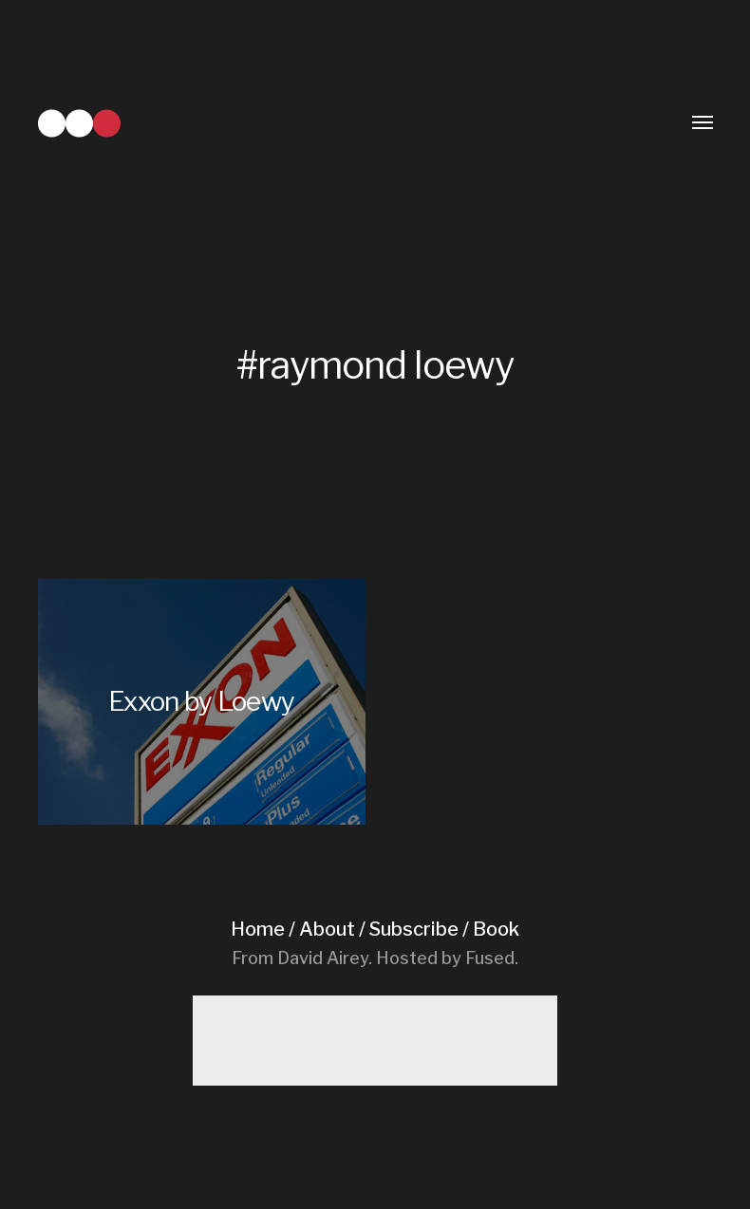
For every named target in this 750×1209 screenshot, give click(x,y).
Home (258, 929)
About (327, 929)
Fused (490, 958)
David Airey (322, 958)
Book (496, 929)
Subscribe (414, 929)
